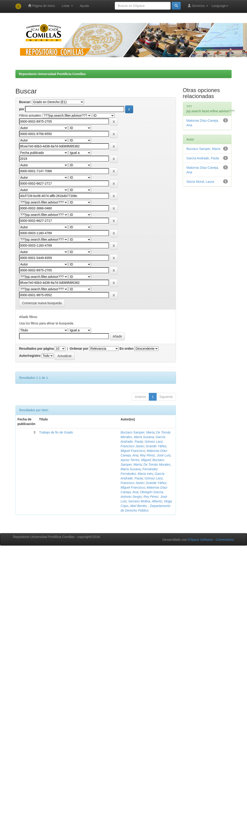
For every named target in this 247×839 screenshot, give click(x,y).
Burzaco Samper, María (137, 432)
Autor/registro (29, 356)
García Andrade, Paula (203, 158)
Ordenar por (79, 348)
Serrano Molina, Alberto (145, 501)
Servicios (198, 6)
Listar (67, 6)
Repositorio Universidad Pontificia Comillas (52, 74)
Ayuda (84, 6)
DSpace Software (200, 539)
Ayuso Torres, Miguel (136, 460)
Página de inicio (41, 6)
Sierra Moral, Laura (200, 181)
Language (220, 6)
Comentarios (225, 539)
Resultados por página (36, 348)
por (21, 109)
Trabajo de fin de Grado (56, 432)
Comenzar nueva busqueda (42, 303)
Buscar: (25, 102)
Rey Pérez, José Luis (155, 455)
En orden (127, 348)
